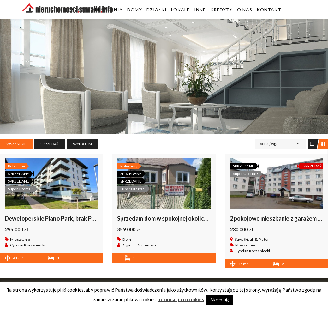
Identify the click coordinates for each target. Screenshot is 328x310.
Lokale (180, 9)
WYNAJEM (82, 144)
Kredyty (221, 9)
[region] (164, 76)
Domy (134, 9)
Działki (156, 9)
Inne (200, 9)
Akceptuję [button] (219, 299)
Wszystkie (16, 144)
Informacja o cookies (181, 299)
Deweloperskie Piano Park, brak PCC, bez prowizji (68, 218)
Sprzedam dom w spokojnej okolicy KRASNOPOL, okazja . (191, 218)
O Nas (244, 9)
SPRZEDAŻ (49, 144)
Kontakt (269, 9)
